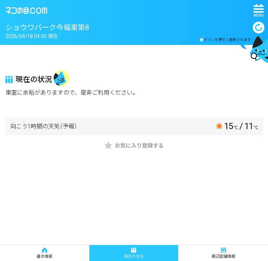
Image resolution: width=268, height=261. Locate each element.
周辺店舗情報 (223, 253)
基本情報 (45, 253)
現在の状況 (134, 253)
